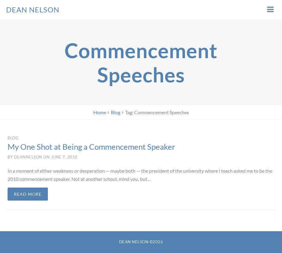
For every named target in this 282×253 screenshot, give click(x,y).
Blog (115, 112)
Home (99, 112)
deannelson (28, 157)
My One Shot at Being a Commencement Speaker (91, 146)
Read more (27, 194)
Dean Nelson (32, 9)
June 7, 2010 (64, 157)
